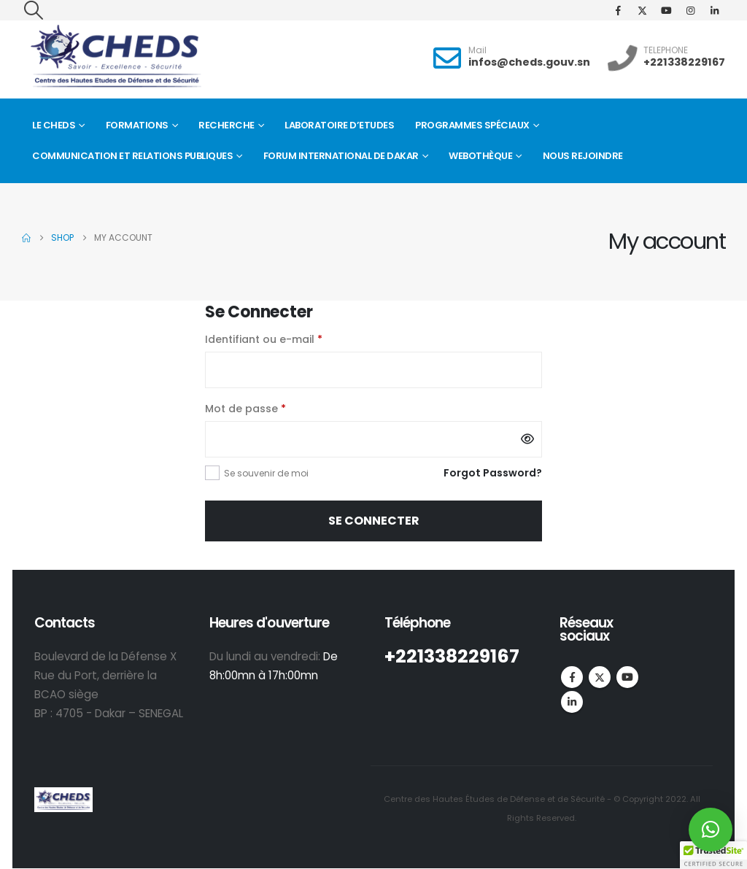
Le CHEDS (53, 125)
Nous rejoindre (583, 156)
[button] (33, 10)
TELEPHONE (665, 50)
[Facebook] (618, 10)
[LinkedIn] (714, 10)
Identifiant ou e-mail (294, 338)
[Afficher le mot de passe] (527, 439)
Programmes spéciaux (472, 125)
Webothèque (480, 156)
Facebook (572, 677)
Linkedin (572, 702)
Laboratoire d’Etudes (339, 125)
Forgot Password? (493, 473)
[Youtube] (666, 10)
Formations (137, 125)
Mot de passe (276, 407)
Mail (477, 50)
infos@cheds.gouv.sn (529, 62)
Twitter (600, 677)
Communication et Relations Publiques (132, 156)
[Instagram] (690, 10)
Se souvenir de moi (266, 473)
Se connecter (373, 520)
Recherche (226, 125)
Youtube (627, 677)
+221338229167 (684, 62)
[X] (642, 10)
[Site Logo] (115, 56)
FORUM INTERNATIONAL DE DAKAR (341, 156)
